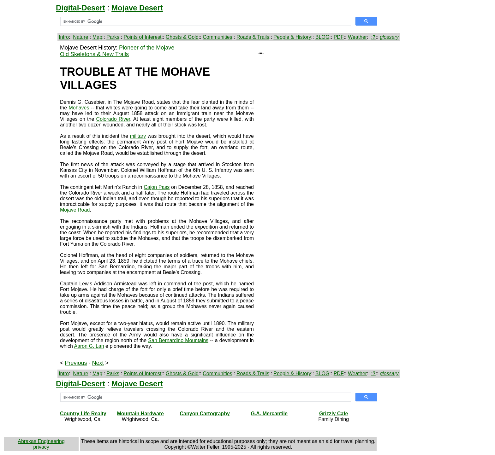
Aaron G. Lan (89, 346)
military (138, 136)
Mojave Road (75, 210)
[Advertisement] (30, 139)
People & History (292, 37)
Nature (80, 37)
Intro (64, 37)
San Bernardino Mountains (178, 340)
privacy (41, 447)
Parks (112, 37)
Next (98, 363)
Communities (217, 37)
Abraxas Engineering (41, 441)
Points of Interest (142, 37)
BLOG (322, 37)
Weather (357, 37)
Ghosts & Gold (182, 37)
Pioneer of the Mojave (146, 47)
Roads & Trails (252, 37)
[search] (205, 21)
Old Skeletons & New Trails (94, 54)
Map (97, 37)
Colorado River (113, 119)
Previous (76, 363)
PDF (339, 37)
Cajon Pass (157, 187)
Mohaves (79, 107)
